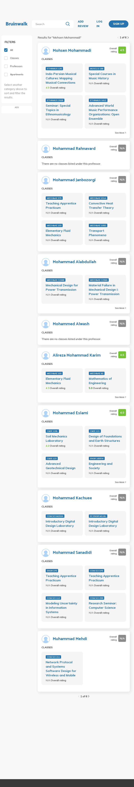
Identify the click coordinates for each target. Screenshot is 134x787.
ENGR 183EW (96, 458)
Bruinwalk (17, 24)
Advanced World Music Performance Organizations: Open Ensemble (104, 112)
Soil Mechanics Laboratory (56, 438)
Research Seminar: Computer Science (103, 605)
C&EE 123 (52, 458)
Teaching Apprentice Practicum (61, 205)
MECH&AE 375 (54, 198)
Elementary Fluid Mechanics (58, 233)
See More (120, 132)
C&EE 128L (52, 431)
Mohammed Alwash (71, 324)
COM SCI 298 (96, 598)
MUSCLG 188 (96, 68)
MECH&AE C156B (55, 280)
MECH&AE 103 (54, 225)
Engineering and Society (100, 466)
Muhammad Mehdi (70, 639)
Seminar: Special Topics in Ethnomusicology (58, 110)
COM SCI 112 (53, 598)
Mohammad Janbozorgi (74, 180)
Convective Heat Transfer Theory (101, 205)
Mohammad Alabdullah (74, 262)
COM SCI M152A (55, 516)
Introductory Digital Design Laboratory (60, 523)
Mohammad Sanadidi (72, 553)
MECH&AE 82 (96, 373)
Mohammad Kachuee (72, 498)
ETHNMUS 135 (54, 68)
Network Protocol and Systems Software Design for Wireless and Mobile (61, 668)
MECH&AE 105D (98, 225)
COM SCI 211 (53, 657)
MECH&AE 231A (98, 198)
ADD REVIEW (83, 24)
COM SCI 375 (96, 570)
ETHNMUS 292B (55, 100)
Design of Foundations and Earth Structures (105, 438)
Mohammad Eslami (70, 413)
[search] (49, 24)
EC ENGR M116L (98, 516)
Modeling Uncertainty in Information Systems (61, 607)
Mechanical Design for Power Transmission (62, 287)
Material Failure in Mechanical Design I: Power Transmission (104, 289)
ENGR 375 (52, 570)
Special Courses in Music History (102, 76)
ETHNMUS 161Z (98, 100)
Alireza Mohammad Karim (77, 355)
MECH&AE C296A (98, 280)
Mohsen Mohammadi (72, 51)
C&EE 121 (95, 431)
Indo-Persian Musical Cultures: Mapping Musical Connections (61, 78)
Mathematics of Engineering (100, 381)
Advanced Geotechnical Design (60, 466)
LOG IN (99, 24)
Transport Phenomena (97, 233)
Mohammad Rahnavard (74, 149)
